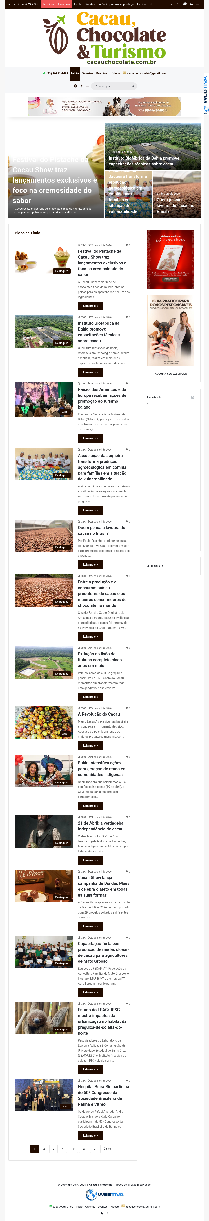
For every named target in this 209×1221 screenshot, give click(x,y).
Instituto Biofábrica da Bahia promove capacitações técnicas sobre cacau (118, 4)
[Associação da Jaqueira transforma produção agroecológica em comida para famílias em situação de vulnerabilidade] (44, 464)
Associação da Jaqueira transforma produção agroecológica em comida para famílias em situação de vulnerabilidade (102, 467)
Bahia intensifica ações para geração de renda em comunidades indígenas (102, 768)
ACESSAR (155, 566)
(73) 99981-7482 (55, 73)
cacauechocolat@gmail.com (145, 73)
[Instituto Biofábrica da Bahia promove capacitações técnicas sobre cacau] (152, 146)
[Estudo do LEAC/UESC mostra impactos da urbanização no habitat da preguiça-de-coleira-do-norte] (44, 1018)
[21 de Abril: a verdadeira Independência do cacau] (44, 831)
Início (75, 73)
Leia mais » (90, 305)
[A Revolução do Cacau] (44, 722)
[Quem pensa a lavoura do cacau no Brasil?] (177, 194)
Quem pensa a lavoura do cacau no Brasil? (175, 205)
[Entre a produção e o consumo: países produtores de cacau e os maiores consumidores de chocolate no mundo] (44, 590)
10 (73, 1148)
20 (84, 1148)
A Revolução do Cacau (99, 714)
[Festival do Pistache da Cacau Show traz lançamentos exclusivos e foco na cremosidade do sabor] (44, 259)
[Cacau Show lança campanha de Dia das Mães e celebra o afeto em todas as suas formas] (44, 886)
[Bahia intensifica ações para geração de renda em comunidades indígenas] (44, 771)
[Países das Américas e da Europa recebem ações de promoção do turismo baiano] (44, 399)
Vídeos (115, 73)
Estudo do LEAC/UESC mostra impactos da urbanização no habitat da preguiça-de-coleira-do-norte (102, 1021)
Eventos (102, 73)
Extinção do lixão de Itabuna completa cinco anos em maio (100, 659)
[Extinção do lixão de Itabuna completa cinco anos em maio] (44, 662)
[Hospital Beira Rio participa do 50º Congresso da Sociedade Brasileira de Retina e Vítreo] (44, 1095)
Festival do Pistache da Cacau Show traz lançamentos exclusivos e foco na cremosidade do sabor (55, 180)
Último (108, 1148)
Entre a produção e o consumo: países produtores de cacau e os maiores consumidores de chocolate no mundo (102, 593)
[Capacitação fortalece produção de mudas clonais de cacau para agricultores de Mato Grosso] (44, 952)
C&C (83, 245)
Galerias (87, 73)
